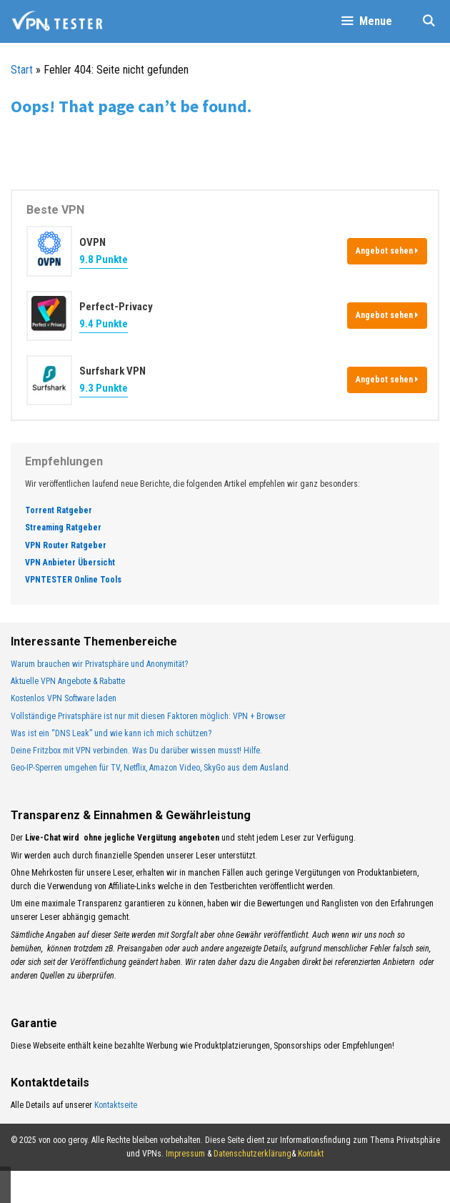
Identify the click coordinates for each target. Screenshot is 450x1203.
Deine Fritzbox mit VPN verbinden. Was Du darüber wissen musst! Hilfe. (136, 751)
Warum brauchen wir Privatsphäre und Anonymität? (99, 664)
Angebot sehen (387, 251)
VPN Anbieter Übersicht (70, 563)
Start (22, 69)
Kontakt (311, 1154)
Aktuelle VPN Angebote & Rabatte (68, 681)
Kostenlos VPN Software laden (63, 698)
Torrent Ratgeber (58, 510)
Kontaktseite (115, 1105)
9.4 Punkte (103, 323)
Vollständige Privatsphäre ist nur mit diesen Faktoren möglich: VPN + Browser (148, 716)
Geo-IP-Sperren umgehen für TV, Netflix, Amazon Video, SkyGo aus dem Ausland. (151, 768)
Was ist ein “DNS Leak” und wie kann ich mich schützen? (111, 733)
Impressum (185, 1154)
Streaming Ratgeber (63, 528)
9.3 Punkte (103, 388)
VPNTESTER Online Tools (73, 580)
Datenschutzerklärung (252, 1154)
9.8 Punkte (103, 259)
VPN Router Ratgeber (65, 545)
